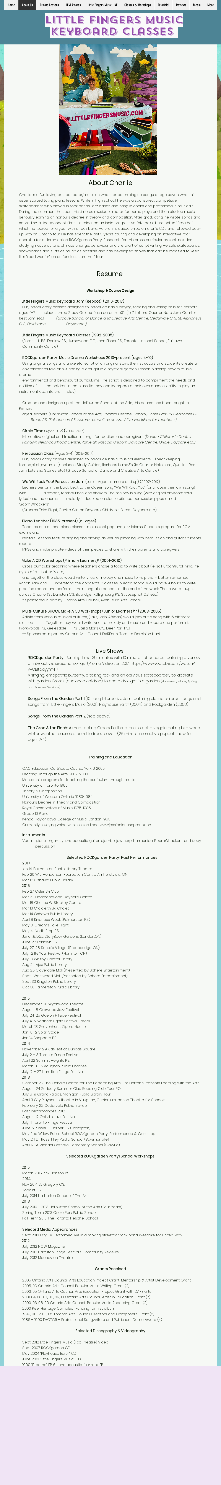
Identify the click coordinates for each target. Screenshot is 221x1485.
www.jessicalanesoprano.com (126, 824)
